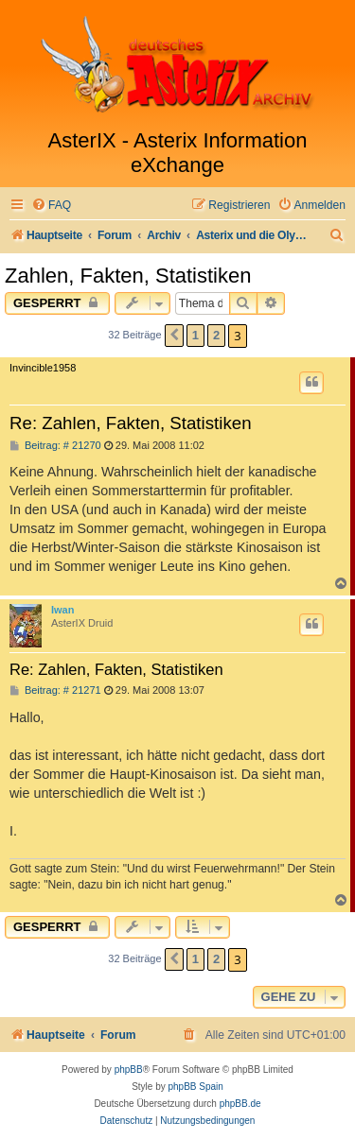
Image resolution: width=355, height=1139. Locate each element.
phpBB (129, 1069)
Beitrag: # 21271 (55, 690)
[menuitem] (51, 205)
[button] (174, 335)
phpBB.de (240, 1103)
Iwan (62, 609)
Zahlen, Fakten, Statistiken (128, 275)
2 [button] (216, 335)
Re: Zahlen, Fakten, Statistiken (130, 423)
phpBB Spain (195, 1086)
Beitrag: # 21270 (55, 446)
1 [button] (195, 335)
